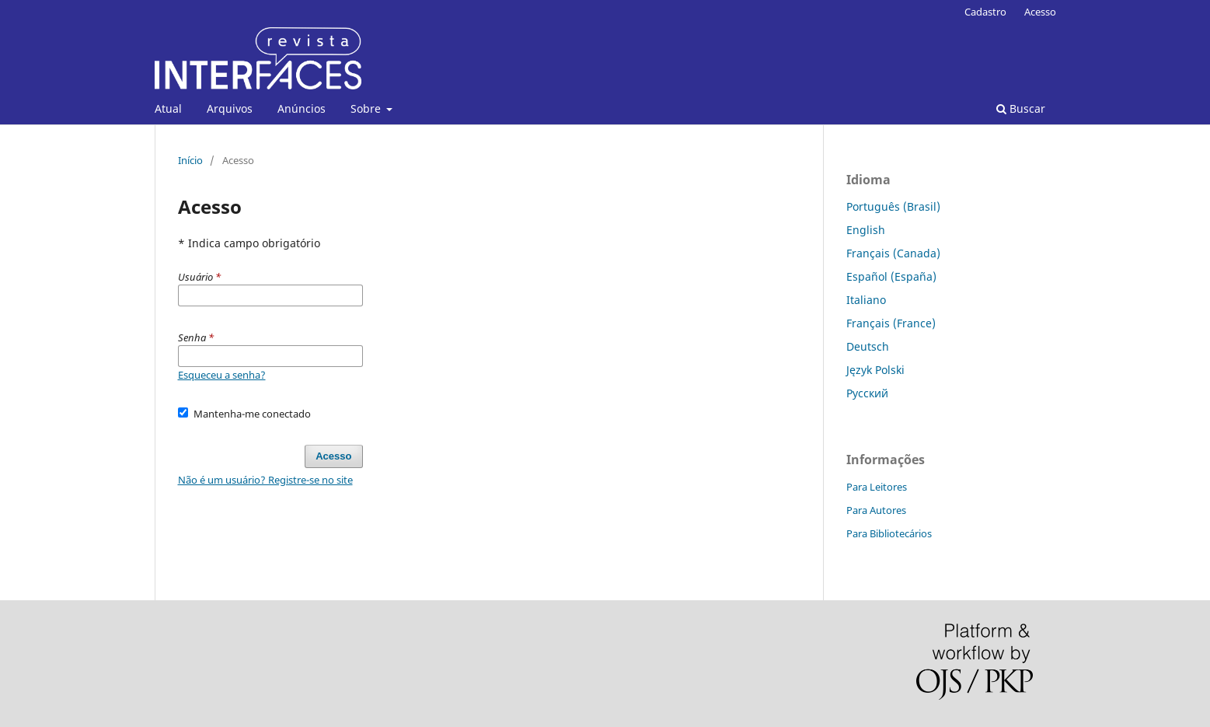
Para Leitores (876, 487)
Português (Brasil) (893, 206)
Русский (867, 393)
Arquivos (230, 108)
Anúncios (301, 108)
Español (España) (891, 276)
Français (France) (891, 323)
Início (190, 160)
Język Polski (875, 369)
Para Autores (876, 510)
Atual (168, 108)
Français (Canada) (893, 253)
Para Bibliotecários (889, 533)
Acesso (1040, 12)
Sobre (367, 108)
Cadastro (985, 12)
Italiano (866, 299)
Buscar (1020, 108)
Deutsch (867, 346)
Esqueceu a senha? (222, 375)
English (865, 229)
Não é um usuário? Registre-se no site (265, 480)
